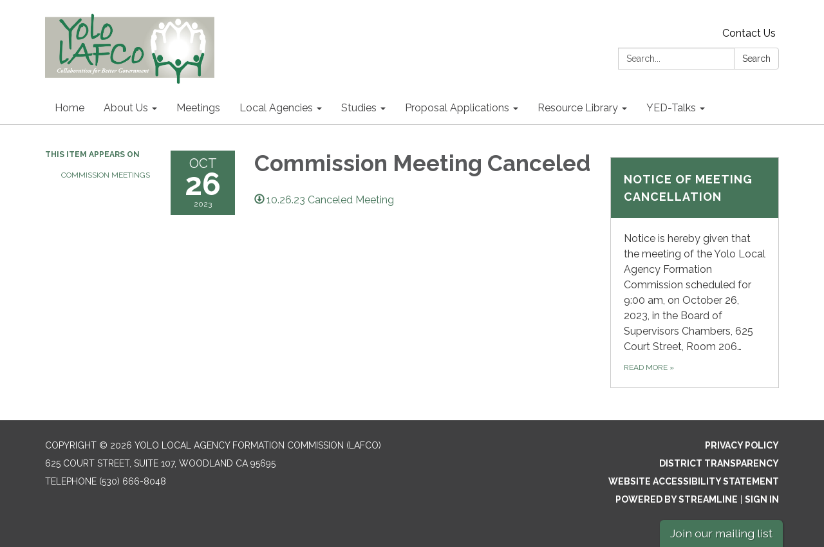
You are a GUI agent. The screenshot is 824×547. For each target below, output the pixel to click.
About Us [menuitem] (126, 108)
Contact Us (749, 33)
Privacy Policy (742, 445)
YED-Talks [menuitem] (671, 108)
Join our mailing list (721, 533)
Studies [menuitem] (359, 108)
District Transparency (719, 463)
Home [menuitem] (69, 108)
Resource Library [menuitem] (578, 108)
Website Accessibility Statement (693, 481)
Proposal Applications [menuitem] (457, 108)
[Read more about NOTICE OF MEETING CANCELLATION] (695, 272)
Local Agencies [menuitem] (276, 108)
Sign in (762, 499)
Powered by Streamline (676, 499)
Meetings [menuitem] (198, 108)
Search (756, 58)
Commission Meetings (105, 175)
